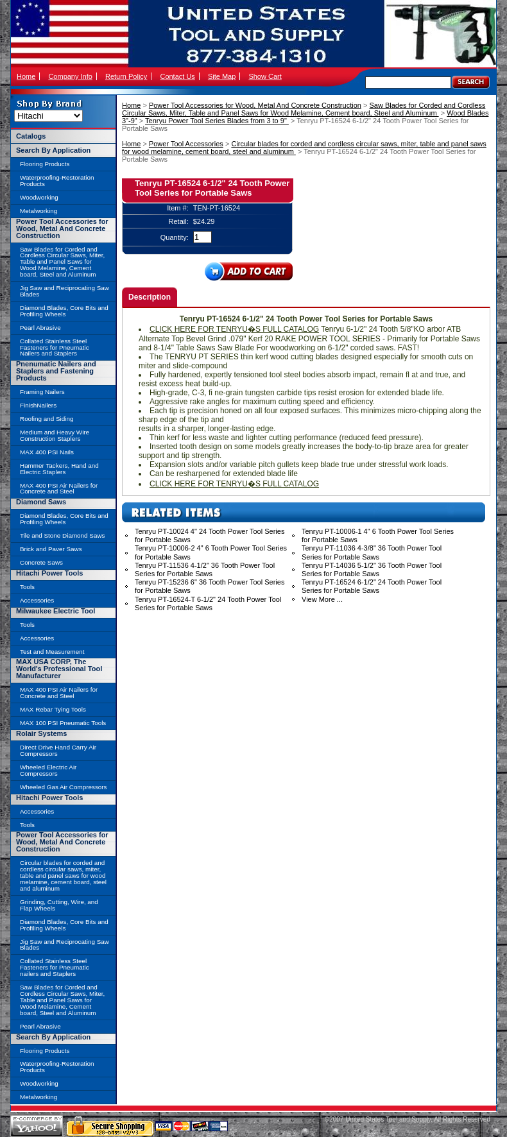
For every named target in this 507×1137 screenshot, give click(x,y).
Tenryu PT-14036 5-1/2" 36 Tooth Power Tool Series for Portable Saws (372, 569)
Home (26, 76)
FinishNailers (38, 405)
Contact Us (177, 76)
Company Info (70, 76)
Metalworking (38, 210)
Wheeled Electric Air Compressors (48, 770)
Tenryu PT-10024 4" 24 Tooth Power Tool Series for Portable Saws (209, 535)
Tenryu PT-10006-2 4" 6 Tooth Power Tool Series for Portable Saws (211, 552)
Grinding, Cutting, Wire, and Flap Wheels (59, 905)
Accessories (37, 600)
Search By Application (53, 150)
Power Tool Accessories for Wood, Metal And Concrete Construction (255, 105)
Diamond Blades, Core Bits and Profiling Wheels (64, 311)
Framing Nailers (42, 391)
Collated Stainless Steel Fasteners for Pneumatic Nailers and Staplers (54, 347)
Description (149, 297)
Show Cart (264, 76)
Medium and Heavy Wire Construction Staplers (54, 435)
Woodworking (39, 197)
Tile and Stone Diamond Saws (62, 535)
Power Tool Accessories (186, 144)
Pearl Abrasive (40, 327)
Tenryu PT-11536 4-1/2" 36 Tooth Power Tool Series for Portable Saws (205, 569)
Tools (27, 586)
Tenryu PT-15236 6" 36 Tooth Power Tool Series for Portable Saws (209, 586)
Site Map (222, 76)
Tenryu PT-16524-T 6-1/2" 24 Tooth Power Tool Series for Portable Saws (208, 603)
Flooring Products (44, 163)
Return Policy (126, 76)
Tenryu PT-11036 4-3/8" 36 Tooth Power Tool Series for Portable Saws (372, 552)
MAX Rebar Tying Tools (53, 709)
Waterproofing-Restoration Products (57, 180)
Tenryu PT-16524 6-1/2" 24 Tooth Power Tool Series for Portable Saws (372, 586)
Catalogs (31, 136)
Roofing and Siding (46, 418)
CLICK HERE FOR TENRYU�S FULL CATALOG (234, 329)
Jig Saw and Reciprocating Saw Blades (64, 291)
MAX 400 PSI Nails (47, 452)
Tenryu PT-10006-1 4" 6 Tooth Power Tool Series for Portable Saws (378, 535)
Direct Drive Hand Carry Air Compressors (58, 750)
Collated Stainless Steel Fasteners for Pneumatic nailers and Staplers (54, 967)
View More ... (322, 599)
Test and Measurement (52, 651)
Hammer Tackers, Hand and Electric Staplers (59, 468)
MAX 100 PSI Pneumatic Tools (63, 722)
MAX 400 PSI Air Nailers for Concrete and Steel (59, 488)
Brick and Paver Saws (51, 548)
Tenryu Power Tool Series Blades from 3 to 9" (217, 120)
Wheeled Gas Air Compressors (63, 787)
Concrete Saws (41, 562)
